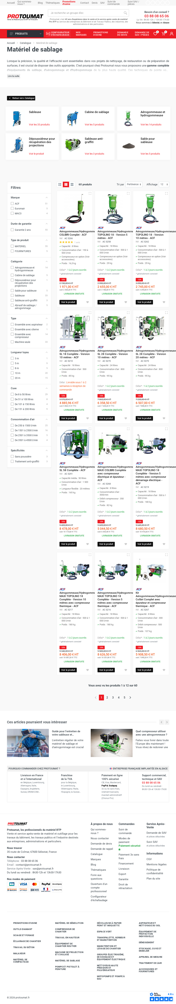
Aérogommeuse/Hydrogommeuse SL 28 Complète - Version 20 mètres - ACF (156, 354)
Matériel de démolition (67, 923)
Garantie (123, 879)
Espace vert (102, 931)
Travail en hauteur (65, 937)
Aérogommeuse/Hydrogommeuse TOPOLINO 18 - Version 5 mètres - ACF (118, 235)
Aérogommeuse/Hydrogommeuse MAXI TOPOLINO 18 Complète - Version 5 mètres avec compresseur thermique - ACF (118, 599)
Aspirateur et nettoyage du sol (147, 924)
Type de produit (29, 240)
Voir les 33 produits (39, 124)
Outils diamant (20, 929)
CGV (149, 859)
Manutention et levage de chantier (106, 947)
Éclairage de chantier (24, 941)
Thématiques (53, 3)
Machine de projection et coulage (66, 953)
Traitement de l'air (148, 963)
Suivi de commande (113, 2)
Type (29, 318)
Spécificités (29, 450)
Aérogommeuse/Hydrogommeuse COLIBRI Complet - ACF (79, 233)
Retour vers (21, 98)
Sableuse (35, 112)
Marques (96, 859)
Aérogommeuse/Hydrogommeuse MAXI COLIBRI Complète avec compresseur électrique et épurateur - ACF (118, 473)
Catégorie (29, 261)
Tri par (120, 184)
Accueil (11, 3)
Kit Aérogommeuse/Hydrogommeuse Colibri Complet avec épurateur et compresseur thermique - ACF (156, 599)
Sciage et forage (21, 935)
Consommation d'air (29, 419)
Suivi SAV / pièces (133, 2)
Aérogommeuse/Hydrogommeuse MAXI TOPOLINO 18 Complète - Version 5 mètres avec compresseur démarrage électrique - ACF (156, 475)
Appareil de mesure (148, 957)
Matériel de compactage (18, 960)
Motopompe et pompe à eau (108, 977)
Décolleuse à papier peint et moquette (107, 924)
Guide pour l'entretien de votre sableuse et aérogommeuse (66, 735)
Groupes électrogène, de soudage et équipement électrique (108, 957)
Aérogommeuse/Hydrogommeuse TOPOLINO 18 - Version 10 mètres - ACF (156, 235)
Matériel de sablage (65, 960)
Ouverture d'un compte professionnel (99, 887)
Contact (84, 3)
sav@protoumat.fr (43, 868)
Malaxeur (16, 953)
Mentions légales (157, 864)
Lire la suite (13, 76)
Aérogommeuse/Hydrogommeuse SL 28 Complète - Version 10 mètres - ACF (118, 354)
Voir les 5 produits (94, 124)
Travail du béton (21, 947)
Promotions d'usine (22, 923)
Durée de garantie (29, 223)
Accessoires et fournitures (146, 970)
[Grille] (60, 184)
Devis (95, 3)
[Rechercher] (125, 13)
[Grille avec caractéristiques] (66, 184)
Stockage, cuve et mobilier (147, 949)
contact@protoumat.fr (29, 864)
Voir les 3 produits (94, 153)
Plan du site (153, 878)
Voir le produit (36, 153)
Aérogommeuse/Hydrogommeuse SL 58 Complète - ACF (79, 468)
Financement (126, 863)
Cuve (29, 388)
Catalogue (97, 854)
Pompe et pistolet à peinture (65, 967)
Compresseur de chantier (62, 930)
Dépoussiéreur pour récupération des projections (42, 142)
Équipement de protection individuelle (145, 934)
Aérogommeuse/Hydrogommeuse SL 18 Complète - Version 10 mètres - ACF (79, 354)
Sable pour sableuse (148, 140)
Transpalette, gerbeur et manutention (108, 938)
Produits (25, 33)
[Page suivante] (130, 697)
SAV (102, 3)
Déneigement (144, 942)
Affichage (152, 184)
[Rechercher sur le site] (85, 13)
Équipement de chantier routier (63, 944)
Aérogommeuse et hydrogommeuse (153, 113)
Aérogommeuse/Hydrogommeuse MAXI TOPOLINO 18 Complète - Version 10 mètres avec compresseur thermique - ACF (79, 599)
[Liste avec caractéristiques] (72, 184)
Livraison (124, 868)
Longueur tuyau (29, 352)
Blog (40, 3)
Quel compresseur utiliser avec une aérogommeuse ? (151, 733)
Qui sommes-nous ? (24, 2)
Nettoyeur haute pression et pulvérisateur (105, 968)
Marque (29, 197)
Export (122, 874)
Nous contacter (100, 838)
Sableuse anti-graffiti (94, 140)
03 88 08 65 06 (156, 16)
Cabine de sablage (97, 112)
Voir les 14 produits (151, 124)
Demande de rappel (102, 848)
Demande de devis (101, 843)
